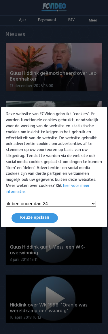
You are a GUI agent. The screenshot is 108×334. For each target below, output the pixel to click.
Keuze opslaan (34, 217)
